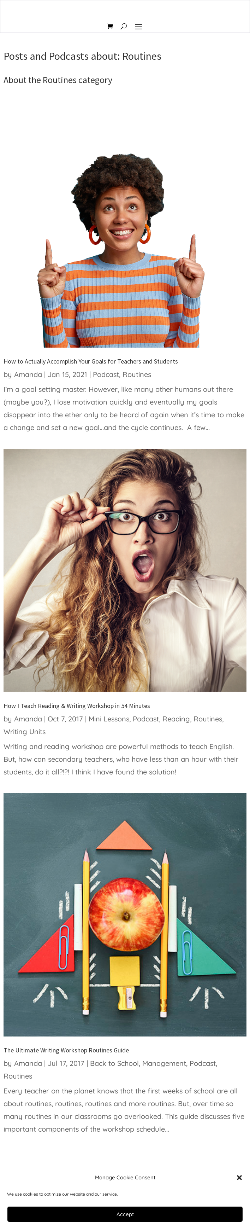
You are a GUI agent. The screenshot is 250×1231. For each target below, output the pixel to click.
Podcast (106, 374)
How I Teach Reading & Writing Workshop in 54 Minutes (77, 706)
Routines (137, 374)
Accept (125, 1214)
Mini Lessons (109, 718)
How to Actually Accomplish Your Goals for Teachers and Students (91, 361)
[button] (239, 1177)
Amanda (28, 374)
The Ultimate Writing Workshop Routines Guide (66, 1050)
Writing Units (25, 731)
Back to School (114, 1063)
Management (164, 1063)
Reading (176, 718)
